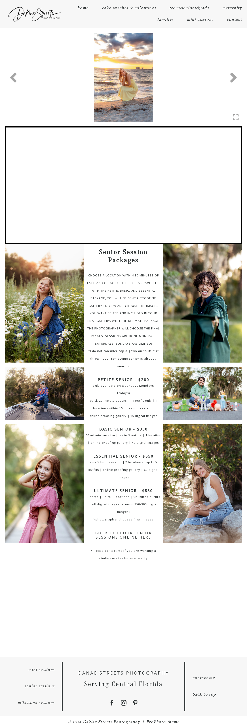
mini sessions (200, 19)
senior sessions (40, 686)
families (165, 19)
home (82, 8)
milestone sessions (36, 702)
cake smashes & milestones (129, 8)
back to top (204, 694)
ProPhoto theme (162, 722)
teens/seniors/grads (189, 8)
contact (234, 19)
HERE (145, 537)
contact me (203, 678)
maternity (232, 8)
